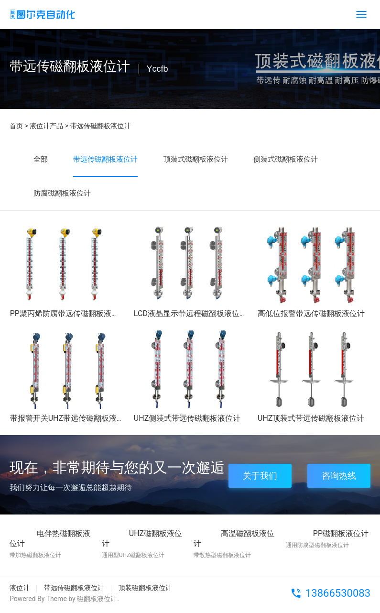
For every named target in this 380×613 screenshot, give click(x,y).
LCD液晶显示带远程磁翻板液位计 (190, 313)
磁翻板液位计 (97, 598)
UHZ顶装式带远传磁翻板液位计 (311, 418)
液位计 (20, 587)
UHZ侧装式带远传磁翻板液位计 (187, 418)
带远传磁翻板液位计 (100, 126)
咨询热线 (339, 476)
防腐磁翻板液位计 (62, 193)
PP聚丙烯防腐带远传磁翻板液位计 (68, 313)
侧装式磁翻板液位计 (285, 159)
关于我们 (260, 476)
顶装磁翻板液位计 (145, 587)
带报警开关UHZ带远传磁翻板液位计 (71, 418)
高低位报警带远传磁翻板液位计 (311, 313)
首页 (16, 126)
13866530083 (337, 593)
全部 (40, 159)
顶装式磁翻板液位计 (195, 159)
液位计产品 (46, 126)
